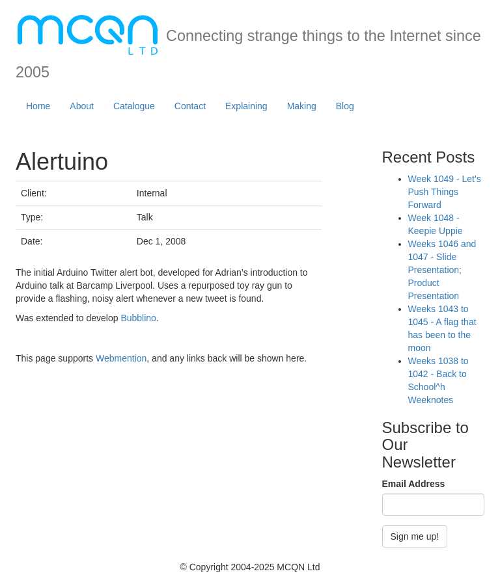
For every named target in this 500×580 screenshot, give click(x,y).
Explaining (246, 106)
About (82, 106)
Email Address (413, 484)
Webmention (121, 358)
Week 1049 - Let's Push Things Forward (444, 192)
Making (301, 106)
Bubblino (138, 318)
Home (38, 106)
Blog (345, 106)
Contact (190, 106)
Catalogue (134, 106)
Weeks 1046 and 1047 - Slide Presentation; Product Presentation (442, 270)
